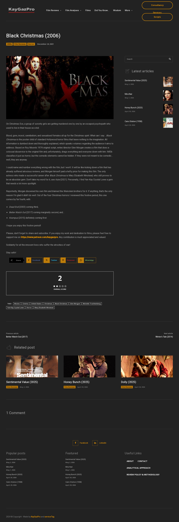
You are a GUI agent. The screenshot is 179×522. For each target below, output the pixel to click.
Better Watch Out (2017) (17, 336)
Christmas (48, 304)
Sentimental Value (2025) (136, 80)
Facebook (84, 443)
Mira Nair (128, 94)
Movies (17, 304)
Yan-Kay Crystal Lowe (15, 307)
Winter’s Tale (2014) (164, 336)
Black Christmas (61, 304)
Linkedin (102, 443)
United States (36, 304)
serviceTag (49, 516)
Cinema (25, 304)
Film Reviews (20, 44)
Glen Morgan (75, 304)
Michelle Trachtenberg (92, 304)
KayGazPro (36, 516)
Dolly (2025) (128, 382)
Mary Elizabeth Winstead (44, 307)
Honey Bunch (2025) (134, 107)
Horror (31, 44)
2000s (9, 44)
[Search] (170, 59)
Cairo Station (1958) (133, 121)
